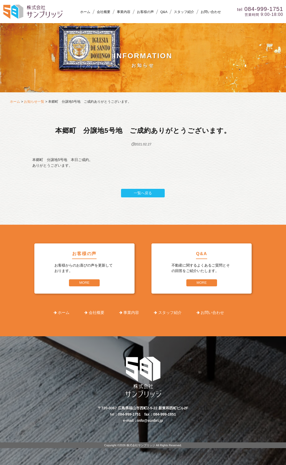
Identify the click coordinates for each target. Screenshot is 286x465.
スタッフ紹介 (184, 12)
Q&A (163, 12)
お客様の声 (145, 12)
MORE (84, 283)
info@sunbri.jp (150, 420)
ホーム (85, 12)
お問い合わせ (211, 12)
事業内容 (123, 12)
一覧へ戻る (143, 193)
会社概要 (103, 12)
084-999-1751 (129, 414)
